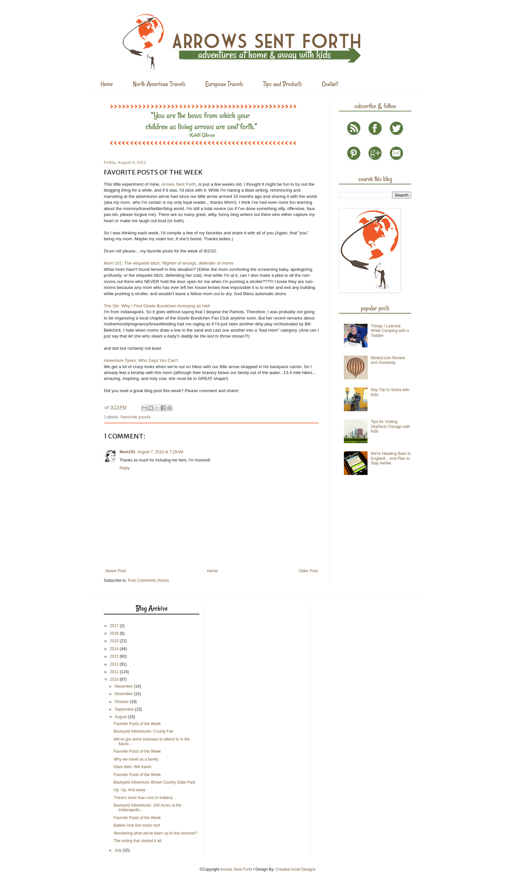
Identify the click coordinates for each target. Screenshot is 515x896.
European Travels (224, 84)
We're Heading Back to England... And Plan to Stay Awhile (391, 458)
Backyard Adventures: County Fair (143, 731)
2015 (115, 641)
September (125, 709)
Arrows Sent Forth (178, 184)
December (124, 686)
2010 (115, 679)
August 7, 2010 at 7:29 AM (160, 452)
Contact (330, 84)
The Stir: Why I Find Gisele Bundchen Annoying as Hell (157, 305)
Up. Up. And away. (130, 790)
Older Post (308, 571)
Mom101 (127, 452)
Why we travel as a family (136, 759)
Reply (125, 468)
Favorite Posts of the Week (137, 723)
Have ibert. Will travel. (133, 767)
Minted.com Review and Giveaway (388, 360)
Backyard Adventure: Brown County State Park (154, 782)
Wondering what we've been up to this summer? (156, 833)
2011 (115, 672)
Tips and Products (282, 84)
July (119, 850)
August (121, 717)
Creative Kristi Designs (295, 869)
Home (107, 84)
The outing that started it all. (138, 840)
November (124, 694)
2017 (115, 626)
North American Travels (159, 84)
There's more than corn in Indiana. (143, 797)
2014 (115, 649)
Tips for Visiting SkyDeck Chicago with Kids (390, 426)
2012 (115, 664)
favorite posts (136, 417)
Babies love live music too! (137, 825)
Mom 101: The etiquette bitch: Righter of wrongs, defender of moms (169, 263)
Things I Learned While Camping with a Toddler (390, 331)
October (122, 701)
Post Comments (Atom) (148, 580)
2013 (115, 656)
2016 (115, 633)
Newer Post (115, 571)
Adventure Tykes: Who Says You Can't (141, 360)
